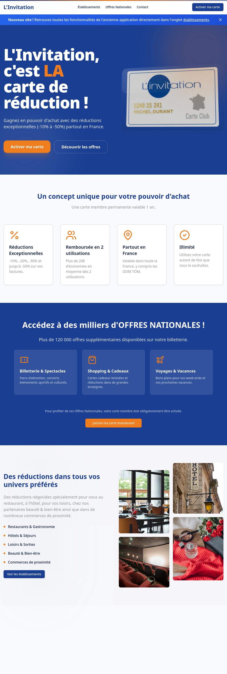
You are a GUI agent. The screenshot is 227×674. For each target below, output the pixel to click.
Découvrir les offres (80, 147)
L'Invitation (19, 7)
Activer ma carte (208, 7)
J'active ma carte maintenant (113, 423)
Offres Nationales (118, 7)
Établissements (89, 7)
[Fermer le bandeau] (220, 20)
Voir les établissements (24, 574)
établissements (196, 19)
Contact (142, 7)
